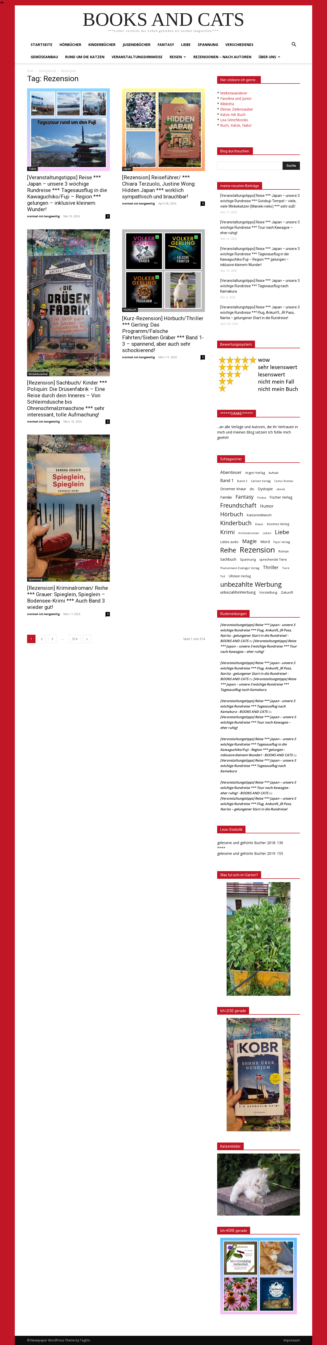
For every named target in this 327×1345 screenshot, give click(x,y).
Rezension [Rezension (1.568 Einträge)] (257, 550)
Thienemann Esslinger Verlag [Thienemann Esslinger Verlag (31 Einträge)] (239, 568)
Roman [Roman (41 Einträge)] (283, 551)
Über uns (269, 56)
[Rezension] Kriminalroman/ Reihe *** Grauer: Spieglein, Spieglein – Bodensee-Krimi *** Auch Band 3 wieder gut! (67, 597)
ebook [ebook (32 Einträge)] (280, 489)
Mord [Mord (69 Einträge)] (265, 541)
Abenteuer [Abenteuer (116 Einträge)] (231, 472)
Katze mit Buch (233, 114)
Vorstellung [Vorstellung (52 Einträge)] (268, 592)
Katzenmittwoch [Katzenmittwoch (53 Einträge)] (259, 515)
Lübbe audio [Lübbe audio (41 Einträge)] (229, 542)
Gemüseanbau (44, 56)
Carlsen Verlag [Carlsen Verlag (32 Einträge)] (261, 481)
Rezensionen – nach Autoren (222, 56)
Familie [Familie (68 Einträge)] (226, 497)
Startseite (41, 44)
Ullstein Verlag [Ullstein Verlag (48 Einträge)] (240, 576)
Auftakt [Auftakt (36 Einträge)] (273, 473)
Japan (127, 169)
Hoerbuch (130, 309)
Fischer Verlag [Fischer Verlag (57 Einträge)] (281, 497)
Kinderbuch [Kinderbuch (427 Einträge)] (236, 523)
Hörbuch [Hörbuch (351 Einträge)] (231, 514)
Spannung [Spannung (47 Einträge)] (248, 559)
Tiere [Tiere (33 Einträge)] (285, 568)
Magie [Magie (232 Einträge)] (249, 541)
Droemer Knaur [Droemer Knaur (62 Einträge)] (233, 488)
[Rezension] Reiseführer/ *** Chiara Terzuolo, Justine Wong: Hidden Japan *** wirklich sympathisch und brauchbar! (158, 187)
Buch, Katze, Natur (236, 125)
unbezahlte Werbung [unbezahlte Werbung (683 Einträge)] (251, 584)
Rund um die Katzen (84, 56)
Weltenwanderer (233, 93)
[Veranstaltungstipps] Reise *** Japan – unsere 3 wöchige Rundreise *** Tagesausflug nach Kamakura (260, 286)
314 (74, 639)
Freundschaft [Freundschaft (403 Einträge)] (238, 505)
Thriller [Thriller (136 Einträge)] (270, 567)
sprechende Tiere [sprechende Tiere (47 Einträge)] (273, 559)
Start (30, 71)
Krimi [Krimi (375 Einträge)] (227, 532)
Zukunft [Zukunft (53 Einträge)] (287, 592)
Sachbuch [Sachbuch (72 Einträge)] (228, 559)
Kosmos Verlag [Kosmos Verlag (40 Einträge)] (278, 524)
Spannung (208, 44)
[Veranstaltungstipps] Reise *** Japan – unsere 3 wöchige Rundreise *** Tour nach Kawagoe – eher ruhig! (260, 227)
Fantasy (166, 44)
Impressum (292, 1340)
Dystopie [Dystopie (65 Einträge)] (265, 488)
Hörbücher (70, 44)
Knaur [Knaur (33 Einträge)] (259, 524)
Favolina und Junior (236, 98)
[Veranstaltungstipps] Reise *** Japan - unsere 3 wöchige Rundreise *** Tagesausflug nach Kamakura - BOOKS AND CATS (257, 706)
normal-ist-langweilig (43, 216)
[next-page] (87, 639)
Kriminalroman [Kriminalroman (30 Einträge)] (248, 533)
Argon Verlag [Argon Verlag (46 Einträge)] (255, 473)
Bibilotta (227, 103)
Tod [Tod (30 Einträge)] (222, 576)
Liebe (186, 44)
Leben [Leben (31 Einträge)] (267, 533)
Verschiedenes (239, 44)
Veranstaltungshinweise (137, 56)
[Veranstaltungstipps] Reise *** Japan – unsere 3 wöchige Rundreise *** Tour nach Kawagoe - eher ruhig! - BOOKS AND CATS (258, 787)
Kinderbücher (101, 44)
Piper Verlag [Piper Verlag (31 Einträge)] (281, 542)
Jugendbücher (136, 44)
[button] (294, 45)
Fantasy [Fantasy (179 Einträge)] (245, 497)
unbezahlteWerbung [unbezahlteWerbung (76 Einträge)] (238, 592)
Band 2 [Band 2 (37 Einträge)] (242, 481)
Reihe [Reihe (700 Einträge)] (228, 550)
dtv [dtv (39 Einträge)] (252, 489)
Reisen (178, 56)
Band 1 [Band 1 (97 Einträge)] (226, 480)
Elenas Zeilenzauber (236, 109)
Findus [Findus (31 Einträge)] (261, 497)
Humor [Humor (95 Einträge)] (267, 506)
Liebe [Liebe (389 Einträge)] (282, 532)
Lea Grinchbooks (234, 119)
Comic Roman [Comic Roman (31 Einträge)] (283, 481)
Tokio (32, 169)
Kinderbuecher (38, 374)
